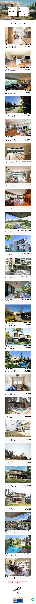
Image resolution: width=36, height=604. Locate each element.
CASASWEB (18, 593)
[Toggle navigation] (22, 2)
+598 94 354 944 (18, 588)
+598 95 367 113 (18, 587)
